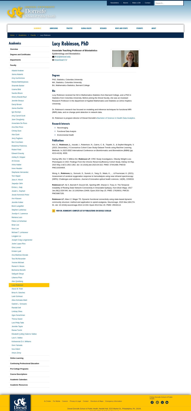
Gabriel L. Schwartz (19, 304)
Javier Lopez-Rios (19, 244)
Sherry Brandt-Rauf (19, 97)
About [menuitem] (154, 28)
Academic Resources (19, 385)
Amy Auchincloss (18, 78)
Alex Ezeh (16, 135)
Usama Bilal (16, 89)
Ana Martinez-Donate (20, 255)
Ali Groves (16, 161)
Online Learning (16, 358)
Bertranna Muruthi (19, 270)
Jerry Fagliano (17, 138)
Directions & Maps (97, 398)
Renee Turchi (17, 330)
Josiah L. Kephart (18, 191)
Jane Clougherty (18, 120)
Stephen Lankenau (19, 210)
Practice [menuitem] (69, 28)
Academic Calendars (18, 380)
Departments (15, 60)
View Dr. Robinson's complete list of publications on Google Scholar (83, 211)
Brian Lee (15, 225)
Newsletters (117, 3)
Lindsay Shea (17, 311)
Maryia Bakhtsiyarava (20, 82)
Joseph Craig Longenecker (22, 240)
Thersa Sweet (17, 319)
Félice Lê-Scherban (19, 221)
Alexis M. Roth (17, 289)
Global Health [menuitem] (86, 28)
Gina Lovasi (16, 247)
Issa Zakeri (16, 349)
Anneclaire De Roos (19, 123)
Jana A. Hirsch (17, 180)
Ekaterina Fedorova (19, 146)
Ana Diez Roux (17, 127)
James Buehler (17, 108)
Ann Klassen (16, 199)
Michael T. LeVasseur (20, 232)
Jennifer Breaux (18, 101)
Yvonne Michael (18, 263)
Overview (14, 49)
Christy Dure (16, 131)
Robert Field (16, 150)
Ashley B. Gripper (18, 157)
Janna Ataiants (17, 74)
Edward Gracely (18, 153)
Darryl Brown (17, 104)
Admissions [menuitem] (54, 28)
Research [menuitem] (103, 28)
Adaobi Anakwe (18, 71)
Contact (150, 3)
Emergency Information (113, 398)
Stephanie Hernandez (20, 172)
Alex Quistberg (17, 281)
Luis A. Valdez (17, 338)
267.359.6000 (95, 409)
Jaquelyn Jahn (17, 183)
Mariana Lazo (17, 217)
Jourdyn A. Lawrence (20, 214)
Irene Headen (17, 168)
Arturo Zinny (16, 353)
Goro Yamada (17, 345)
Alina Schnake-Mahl (19, 300)
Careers (65, 398)
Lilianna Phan (17, 278)
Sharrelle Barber (18, 86)
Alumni (128, 3)
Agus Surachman (18, 315)
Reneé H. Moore (18, 266)
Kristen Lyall (16, 251)
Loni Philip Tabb (18, 323)
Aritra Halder (16, 165)
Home (12, 35)
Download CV (61, 60)
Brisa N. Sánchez (18, 293)
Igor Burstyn (16, 112)
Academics (22, 35)
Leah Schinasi (17, 296)
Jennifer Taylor (17, 326)
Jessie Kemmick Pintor (20, 195)
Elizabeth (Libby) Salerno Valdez (24, 334)
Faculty (33, 35)
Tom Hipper (16, 176)
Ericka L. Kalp (17, 187)
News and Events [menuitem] (121, 28)
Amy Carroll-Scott (18, 116)
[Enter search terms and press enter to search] (171, 3)
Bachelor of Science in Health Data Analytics (116, 118)
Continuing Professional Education (24, 364)
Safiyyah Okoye (18, 274)
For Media (56, 398)
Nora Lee (15, 229)
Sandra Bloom (17, 93)
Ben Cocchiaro (17, 142)
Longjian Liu (16, 236)
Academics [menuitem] (37, 28)
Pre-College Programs (19, 369)
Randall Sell (16, 308)
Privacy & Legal (75, 398)
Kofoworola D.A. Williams (21, 342)
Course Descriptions (18, 374)
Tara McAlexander (19, 259)
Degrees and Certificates (20, 55)
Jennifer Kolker (17, 202)
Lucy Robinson (17, 285)
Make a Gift (139, 3)
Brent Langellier (18, 206)
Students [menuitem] (139, 28)
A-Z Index (47, 398)
